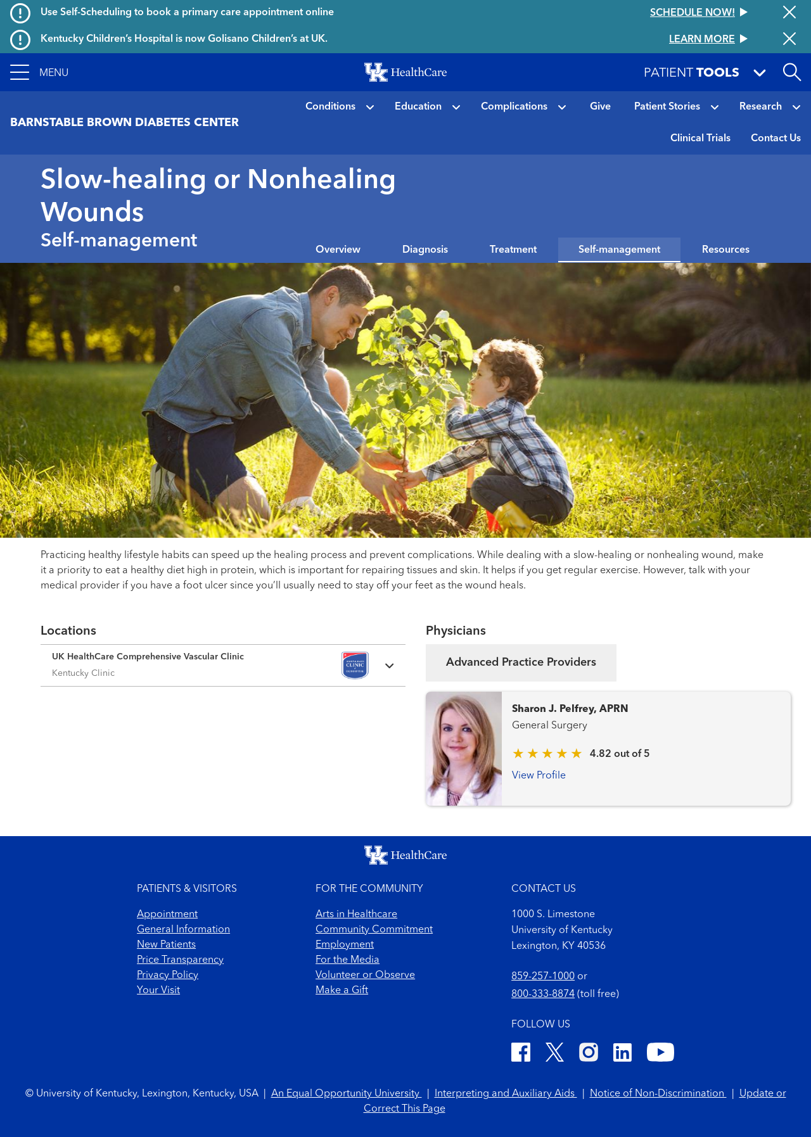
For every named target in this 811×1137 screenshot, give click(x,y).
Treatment (513, 250)
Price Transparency (180, 960)
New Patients (166, 945)
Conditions (330, 107)
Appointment (167, 915)
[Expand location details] (223, 665)
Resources (726, 250)
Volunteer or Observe (365, 975)
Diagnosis (425, 250)
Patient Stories (667, 107)
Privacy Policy (167, 975)
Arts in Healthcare (356, 915)
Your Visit (158, 991)
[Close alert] (789, 13)
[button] (39, 72)
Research (760, 107)
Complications (514, 107)
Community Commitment (374, 930)
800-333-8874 (543, 994)
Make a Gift (342, 991)
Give (600, 107)
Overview (338, 250)
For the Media (348, 960)
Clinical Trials (700, 139)
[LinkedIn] (622, 1054)
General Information (183, 930)
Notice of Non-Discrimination (658, 1094)
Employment (345, 945)
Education (418, 107)
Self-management (619, 250)
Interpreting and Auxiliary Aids (506, 1094)
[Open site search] (792, 72)
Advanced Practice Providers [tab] (521, 662)
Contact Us (776, 139)
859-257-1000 (543, 977)
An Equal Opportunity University (346, 1094)
